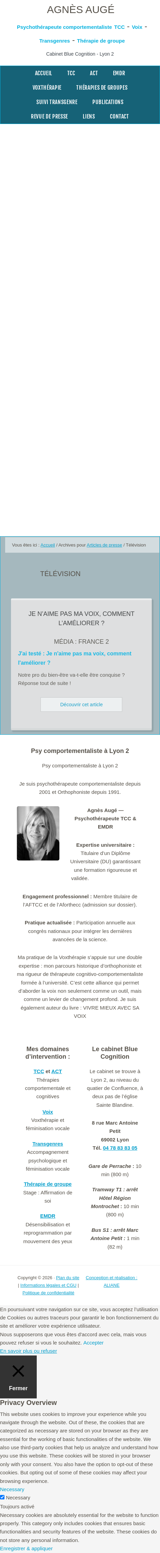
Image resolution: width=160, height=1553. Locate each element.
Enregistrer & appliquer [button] (26, 1548)
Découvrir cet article (81, 704)
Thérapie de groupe (101, 41)
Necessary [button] (12, 1489)
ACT (57, 1071)
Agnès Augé (81, 9)
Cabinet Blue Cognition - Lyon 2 (80, 54)
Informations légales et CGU (48, 1285)
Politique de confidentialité (48, 1292)
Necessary (18, 1497)
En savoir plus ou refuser (28, 1351)
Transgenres (54, 41)
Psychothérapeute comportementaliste (64, 27)
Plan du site (67, 1277)
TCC (119, 27)
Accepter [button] (93, 1343)
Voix (137, 27)
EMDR (47, 1216)
